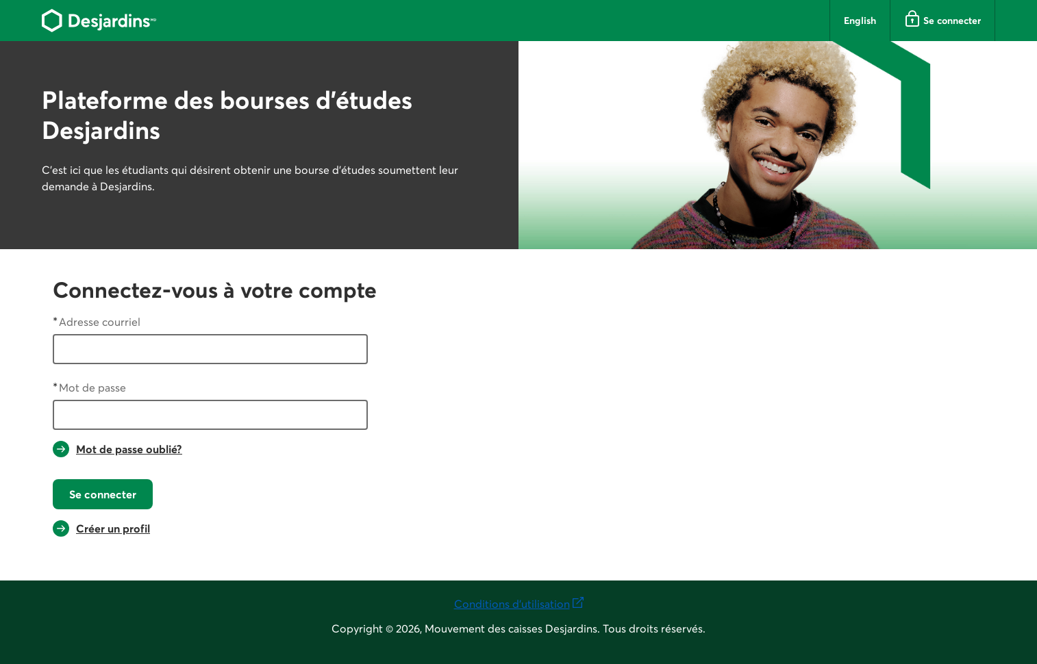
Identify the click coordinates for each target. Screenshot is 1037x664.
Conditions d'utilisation (519, 603)
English (860, 20)
